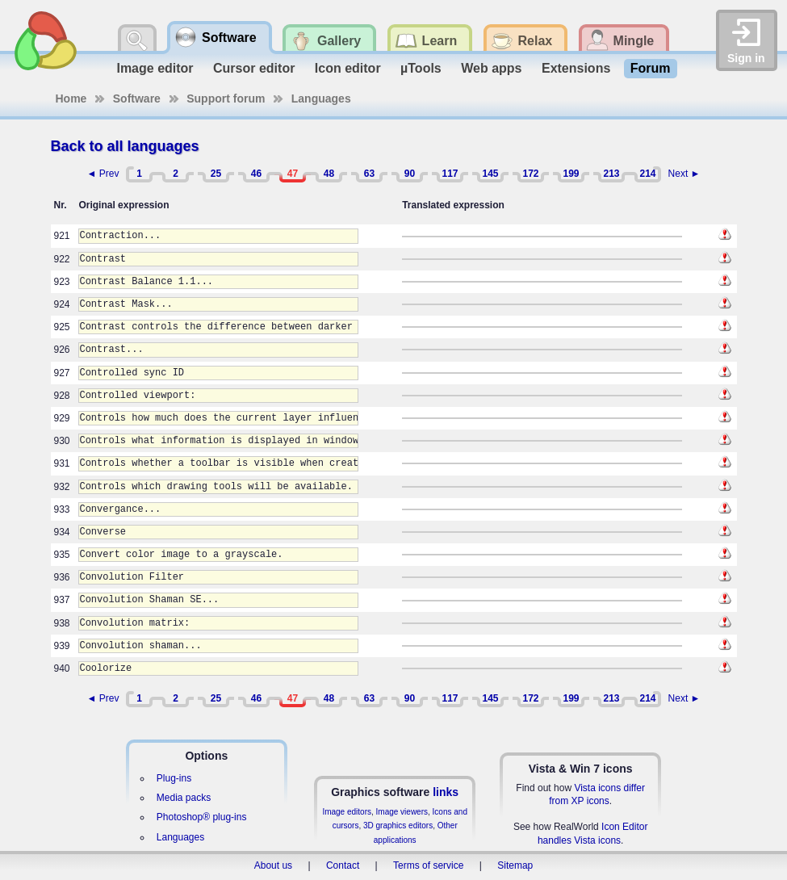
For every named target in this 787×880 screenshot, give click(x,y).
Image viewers (402, 811)
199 (571, 173)
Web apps (491, 68)
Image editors (346, 811)
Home (71, 98)
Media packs (184, 797)
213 (611, 173)
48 (329, 173)
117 (450, 173)
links (445, 792)
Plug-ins (174, 778)
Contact (342, 865)
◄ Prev (103, 173)
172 (530, 173)
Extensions (576, 68)
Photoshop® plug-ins (202, 817)
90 (409, 173)
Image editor (154, 68)
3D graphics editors (398, 825)
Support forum (225, 98)
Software (137, 98)
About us (273, 865)
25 (216, 173)
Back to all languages (125, 146)
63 (369, 173)
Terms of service (428, 865)
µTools (421, 68)
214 (647, 173)
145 (490, 173)
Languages (321, 98)
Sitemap (515, 865)
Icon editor (348, 68)
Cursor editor (254, 68)
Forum (650, 68)
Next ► (684, 173)
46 (256, 173)
